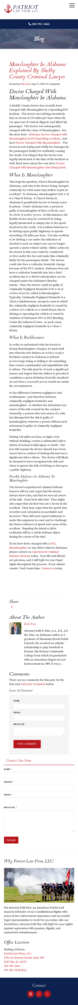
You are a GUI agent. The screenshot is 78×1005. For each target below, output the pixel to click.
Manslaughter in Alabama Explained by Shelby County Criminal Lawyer (37, 70)
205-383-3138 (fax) (15, 970)
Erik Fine (25, 84)
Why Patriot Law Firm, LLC (28, 861)
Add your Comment (33, 684)
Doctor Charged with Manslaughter (38, 142)
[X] (30, 994)
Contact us (47, 568)
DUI (52, 543)
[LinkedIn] (39, 994)
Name (17, 701)
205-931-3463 (41, 24)
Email (17, 712)
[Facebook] (47, 994)
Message (19, 724)
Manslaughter (18, 547)
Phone (9, 782)
